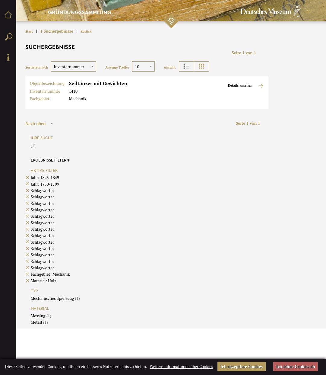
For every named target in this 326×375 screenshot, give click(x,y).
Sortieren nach (36, 67)
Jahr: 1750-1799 (45, 184)
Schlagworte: (42, 190)
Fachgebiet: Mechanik (50, 274)
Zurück (86, 31)
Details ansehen (246, 86)
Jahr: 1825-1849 (45, 177)
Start (29, 31)
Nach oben (40, 123)
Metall (39, 322)
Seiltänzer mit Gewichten (98, 83)
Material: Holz (43, 281)
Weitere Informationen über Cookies (181, 366)
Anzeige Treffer (117, 67)
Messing (41, 316)
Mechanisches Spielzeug (55, 298)
